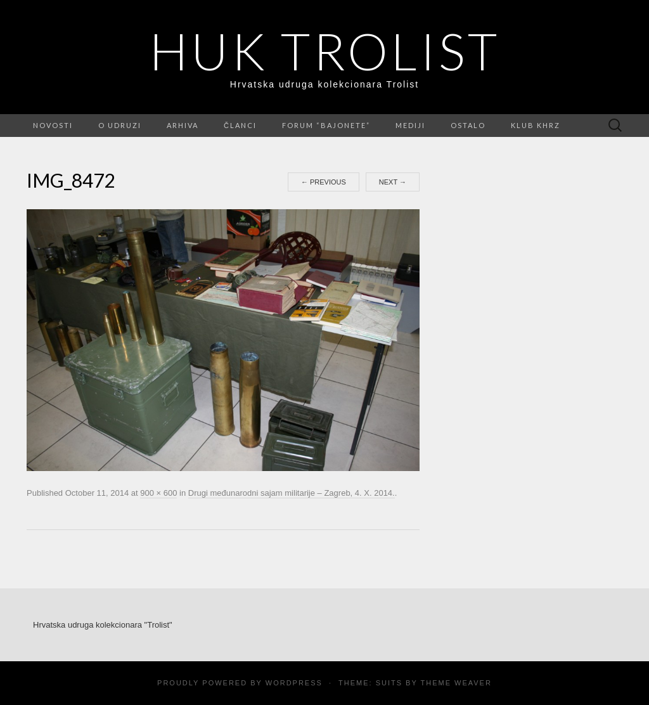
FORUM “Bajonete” (326, 125)
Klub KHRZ (535, 125)
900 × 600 (158, 493)
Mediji (410, 125)
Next (392, 182)
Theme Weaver (455, 683)
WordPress (294, 683)
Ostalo (468, 125)
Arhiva (182, 125)
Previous (323, 182)
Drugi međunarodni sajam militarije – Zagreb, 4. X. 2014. (291, 493)
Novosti (53, 125)
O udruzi (119, 125)
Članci (240, 125)
